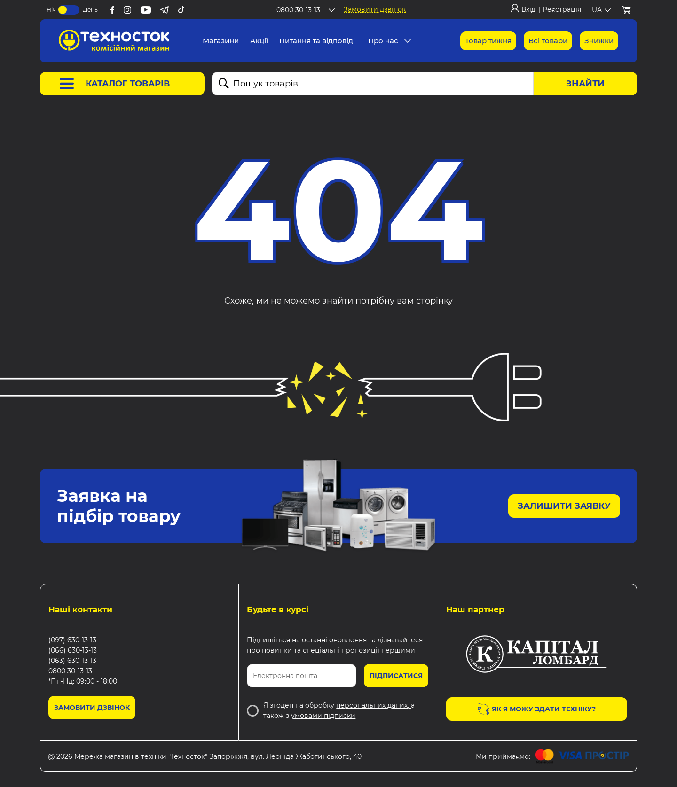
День (90, 9)
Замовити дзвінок (375, 9)
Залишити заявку (564, 506)
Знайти (585, 83)
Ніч (51, 9)
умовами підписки (323, 715)
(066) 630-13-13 (72, 650)
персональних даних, (373, 705)
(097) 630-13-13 (72, 640)
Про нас (383, 40)
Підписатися (396, 675)
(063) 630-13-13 (72, 660)
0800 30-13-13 (70, 671)
